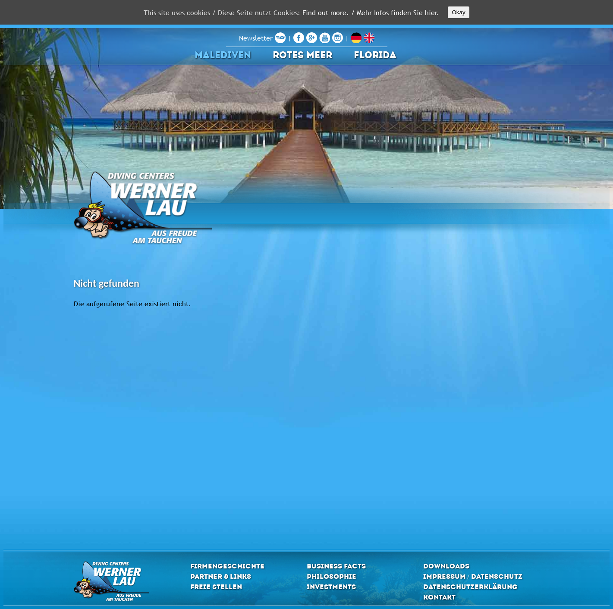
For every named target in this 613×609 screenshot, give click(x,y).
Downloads (446, 566)
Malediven (223, 55)
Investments (331, 587)
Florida (375, 55)
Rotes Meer (302, 55)
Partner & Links (220, 576)
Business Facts (336, 566)
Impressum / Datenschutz (472, 576)
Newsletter (262, 38)
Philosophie (331, 576)
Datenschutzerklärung (470, 587)
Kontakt (439, 597)
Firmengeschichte (227, 566)
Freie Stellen (216, 587)
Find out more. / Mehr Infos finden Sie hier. (370, 12)
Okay (458, 12)
